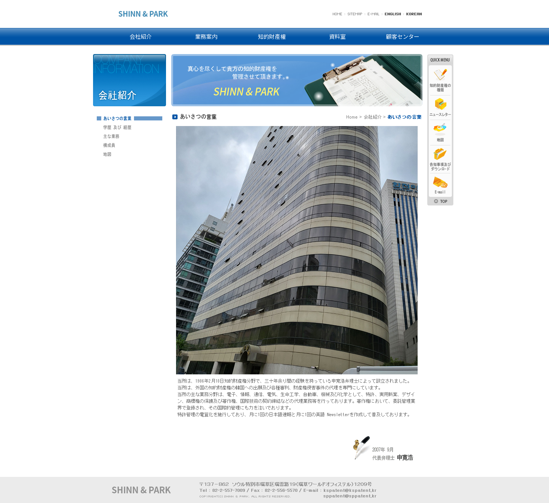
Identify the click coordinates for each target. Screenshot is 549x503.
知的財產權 (272, 36)
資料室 (337, 36)
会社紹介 (141, 36)
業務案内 (206, 36)
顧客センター (402, 36)
